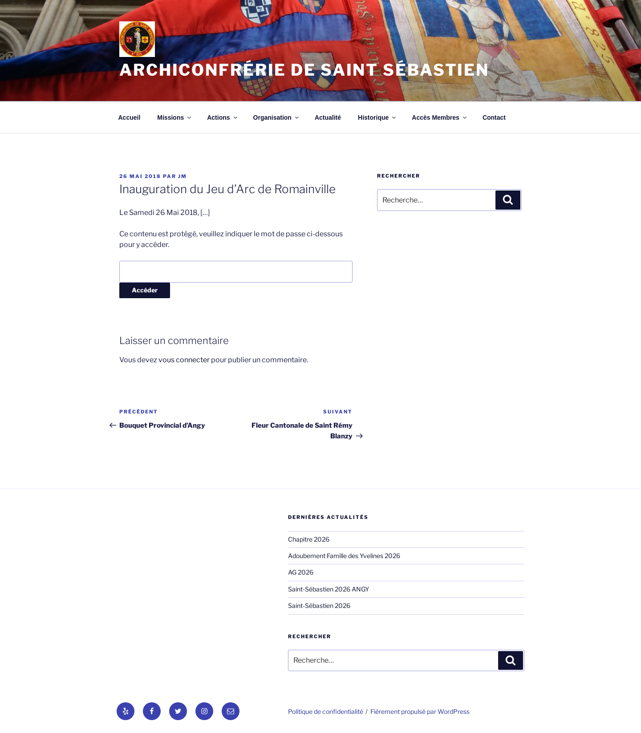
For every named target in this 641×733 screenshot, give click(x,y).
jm (182, 176)
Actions (222, 117)
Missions (174, 117)
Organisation (276, 117)
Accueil (129, 117)
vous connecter (184, 360)
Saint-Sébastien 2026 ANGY (328, 589)
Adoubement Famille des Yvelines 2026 (344, 555)
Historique (377, 117)
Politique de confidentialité (325, 711)
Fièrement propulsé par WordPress (420, 711)
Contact (494, 117)
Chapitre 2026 (308, 539)
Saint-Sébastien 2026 (319, 605)
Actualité (328, 117)
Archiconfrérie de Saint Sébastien (304, 70)
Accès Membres (440, 117)
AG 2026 (300, 572)
